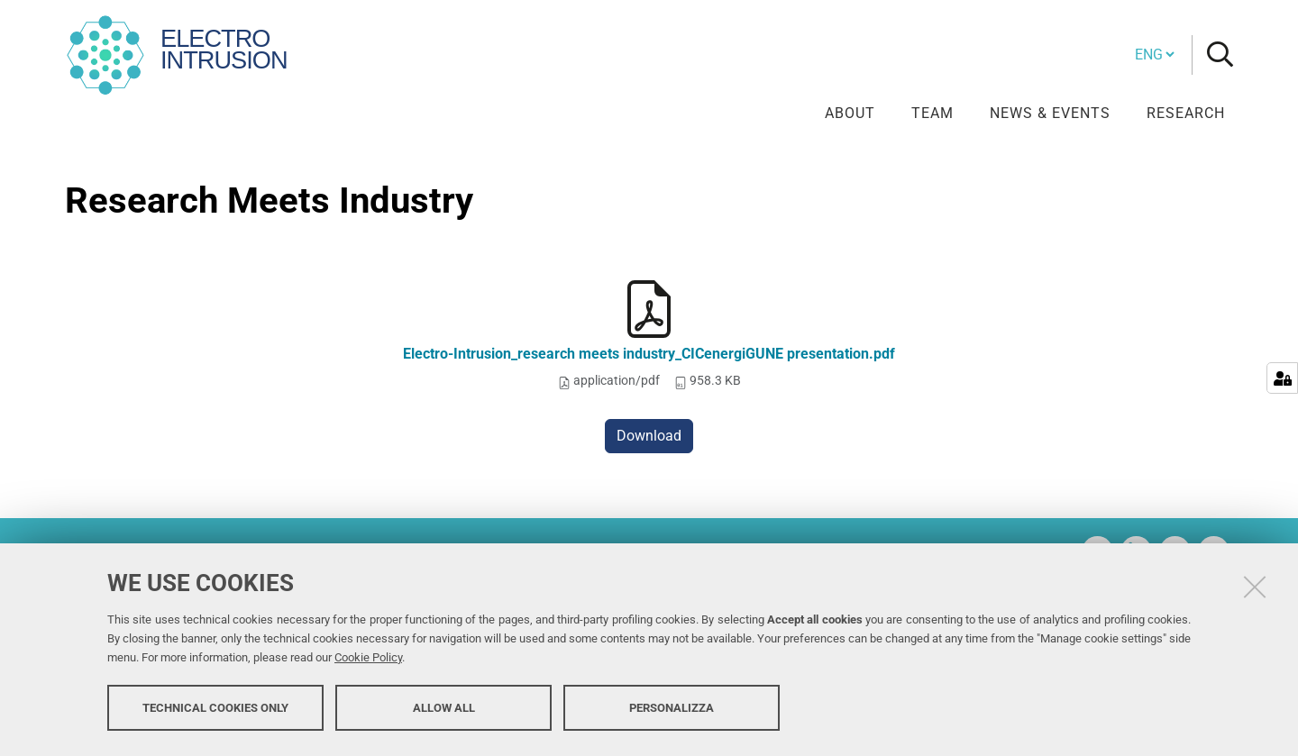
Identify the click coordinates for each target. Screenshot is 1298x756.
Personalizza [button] (671, 708)
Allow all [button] (444, 708)
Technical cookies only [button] (215, 708)
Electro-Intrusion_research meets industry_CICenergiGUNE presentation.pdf (649, 353)
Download (649, 435)
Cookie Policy (368, 659)
